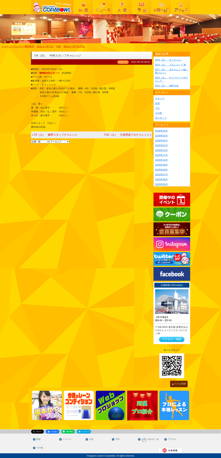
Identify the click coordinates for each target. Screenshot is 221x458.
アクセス (172, 439)
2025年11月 (161, 155)
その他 (158, 113)
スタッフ (159, 98)
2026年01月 (161, 145)
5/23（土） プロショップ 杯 (170, 64)
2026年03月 (161, 135)
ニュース (67, 439)
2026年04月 (161, 130)
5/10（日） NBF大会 (167, 85)
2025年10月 (161, 160)
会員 (157, 103)
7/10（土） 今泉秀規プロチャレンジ (126, 134)
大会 (91, 439)
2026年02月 (161, 140)
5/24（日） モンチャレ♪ (168, 60)
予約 (117, 439)
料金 (38, 439)
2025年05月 (161, 184)
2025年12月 (161, 150)
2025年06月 (161, 179)
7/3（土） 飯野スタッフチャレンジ (55, 134)
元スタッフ (161, 118)
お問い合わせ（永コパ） (150, 440)
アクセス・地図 (171, 339)
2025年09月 (161, 165)
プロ (157, 108)
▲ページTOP (179, 384)
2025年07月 (161, 174)
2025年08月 (161, 169)
